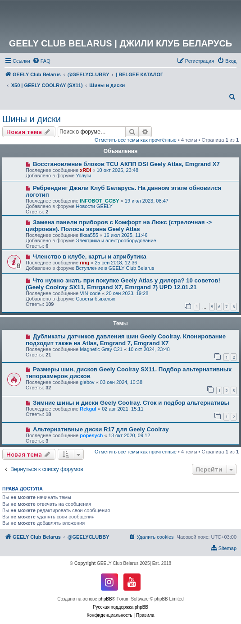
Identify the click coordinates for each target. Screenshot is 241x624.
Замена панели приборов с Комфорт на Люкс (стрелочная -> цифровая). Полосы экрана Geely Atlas (119, 225)
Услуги (83, 175)
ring (84, 262)
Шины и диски (31, 119)
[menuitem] (41, 60)
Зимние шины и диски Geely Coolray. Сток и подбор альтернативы (131, 402)
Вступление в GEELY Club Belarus (115, 268)
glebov (87, 382)
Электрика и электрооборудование (116, 240)
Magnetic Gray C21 (101, 349)
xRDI (85, 170)
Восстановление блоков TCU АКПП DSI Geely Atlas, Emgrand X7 (126, 164)
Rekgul (88, 408)
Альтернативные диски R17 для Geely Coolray (101, 429)
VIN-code (90, 293)
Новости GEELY (94, 206)
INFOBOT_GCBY (99, 200)
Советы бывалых (95, 298)
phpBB (105, 598)
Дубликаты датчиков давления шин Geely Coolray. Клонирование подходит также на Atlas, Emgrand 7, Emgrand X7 (126, 340)
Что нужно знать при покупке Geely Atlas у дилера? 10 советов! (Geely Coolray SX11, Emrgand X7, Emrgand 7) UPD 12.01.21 (123, 284)
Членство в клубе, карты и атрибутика (89, 256)
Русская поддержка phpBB (120, 607)
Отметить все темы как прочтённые (136, 140)
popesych (91, 435)
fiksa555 (89, 235)
